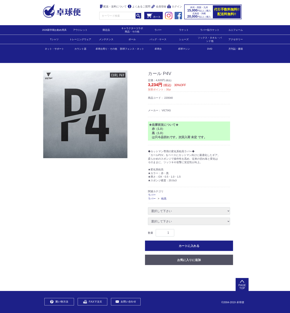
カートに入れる (189, 245)
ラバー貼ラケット (209, 29)
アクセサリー (235, 39)
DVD (209, 48)
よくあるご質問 (139, 7)
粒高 (163, 198)
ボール (132, 39)
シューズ (184, 39)
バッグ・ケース (158, 39)
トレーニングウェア (80, 39)
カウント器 (80, 48)
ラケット (184, 29)
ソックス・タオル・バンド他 (210, 39)
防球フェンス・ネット (132, 48)
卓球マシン (184, 48)
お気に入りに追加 (189, 260)
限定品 (106, 29)
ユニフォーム (235, 29)
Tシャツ (54, 39)
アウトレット (80, 29)
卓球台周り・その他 (106, 48)
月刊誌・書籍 (235, 48)
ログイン (174, 7)
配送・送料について (113, 7)
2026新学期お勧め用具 (54, 29)
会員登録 (158, 7)
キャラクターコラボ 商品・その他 (133, 30)
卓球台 (158, 48)
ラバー (158, 29)
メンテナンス (106, 39)
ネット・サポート (54, 48)
